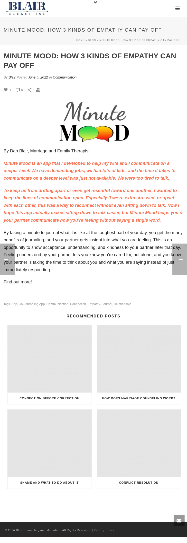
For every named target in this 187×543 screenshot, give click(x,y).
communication (57, 304)
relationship (122, 304)
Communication (64, 77)
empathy (94, 304)
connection (78, 304)
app (14, 304)
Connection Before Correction (49, 398)
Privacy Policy (104, 530)
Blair (12, 77)
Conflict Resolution (139, 482)
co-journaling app (32, 304)
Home (80, 40)
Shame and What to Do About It (49, 482)
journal (107, 304)
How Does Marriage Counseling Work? (138, 398)
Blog (92, 40)
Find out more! (18, 282)
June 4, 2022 (38, 77)
